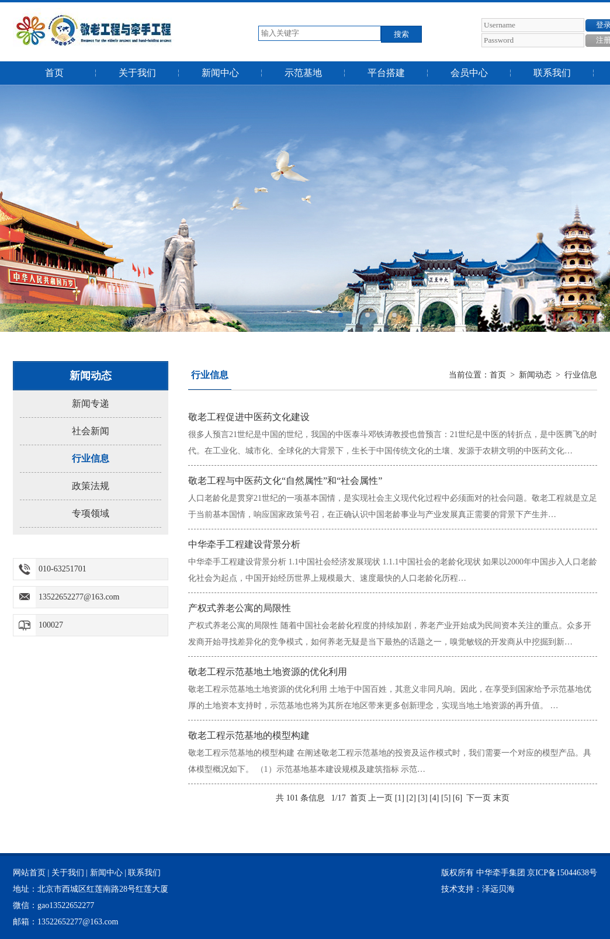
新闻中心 (220, 73)
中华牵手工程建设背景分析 (244, 544)
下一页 (478, 798)
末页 (501, 798)
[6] (457, 798)
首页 (54, 73)
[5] (445, 798)
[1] (399, 798)
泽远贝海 (498, 889)
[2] (411, 798)
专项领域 (90, 513)
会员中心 (469, 73)
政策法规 (90, 486)
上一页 (380, 798)
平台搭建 (386, 73)
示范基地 (303, 73)
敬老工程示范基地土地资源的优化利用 (267, 672)
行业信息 (90, 458)
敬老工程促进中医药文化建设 (249, 417)
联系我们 (552, 73)
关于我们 (137, 73)
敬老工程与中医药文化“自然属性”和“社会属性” (285, 481)
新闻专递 (90, 403)
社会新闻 (90, 431)
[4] (434, 798)
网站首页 (29, 872)
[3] (422, 798)
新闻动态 (535, 374)
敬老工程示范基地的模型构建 (249, 735)
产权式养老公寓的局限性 (239, 608)
